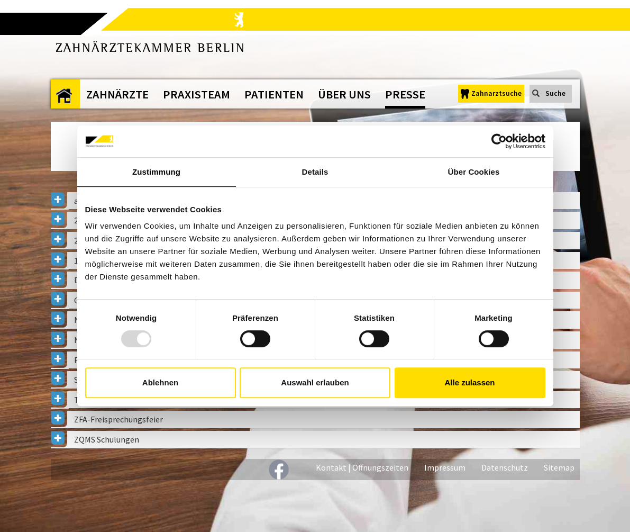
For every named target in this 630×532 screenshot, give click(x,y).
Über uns (344, 94)
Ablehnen (160, 382)
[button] (315, 419)
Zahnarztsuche (496, 93)
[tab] (315, 419)
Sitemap (559, 467)
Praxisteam (196, 94)
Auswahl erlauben (315, 382)
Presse (405, 94)
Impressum (444, 467)
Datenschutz (504, 467)
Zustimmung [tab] (156, 171)
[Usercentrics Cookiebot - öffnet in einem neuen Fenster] (499, 141)
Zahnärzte (117, 94)
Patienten (274, 94)
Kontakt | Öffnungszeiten (362, 467)
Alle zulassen (469, 382)
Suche (555, 93)
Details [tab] (315, 171)
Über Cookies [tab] (474, 171)
